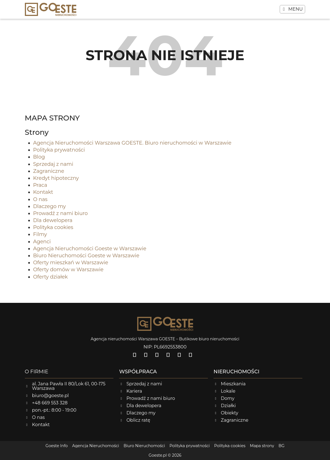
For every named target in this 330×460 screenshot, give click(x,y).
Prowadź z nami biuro (60, 213)
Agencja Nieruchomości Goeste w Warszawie (89, 249)
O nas (40, 199)
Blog (39, 157)
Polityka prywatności (59, 150)
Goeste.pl (158, 455)
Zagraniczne (48, 171)
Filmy (40, 234)
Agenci (42, 242)
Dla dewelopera (53, 220)
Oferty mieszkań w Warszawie (70, 263)
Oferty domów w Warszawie (68, 269)
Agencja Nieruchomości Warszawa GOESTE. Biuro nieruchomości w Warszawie (132, 143)
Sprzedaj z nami (53, 164)
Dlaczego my (49, 206)
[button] (292, 9)
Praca (40, 185)
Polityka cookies (53, 227)
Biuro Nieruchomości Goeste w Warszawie (86, 256)
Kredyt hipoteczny (56, 178)
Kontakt (43, 192)
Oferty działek (50, 277)
